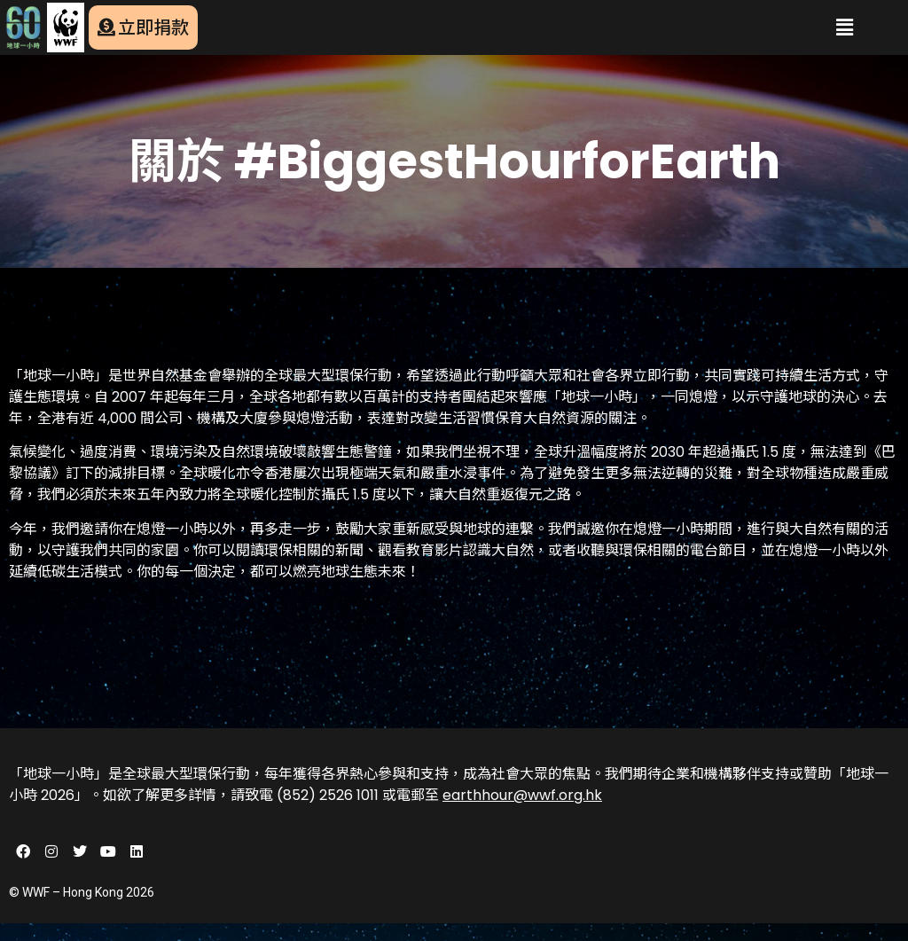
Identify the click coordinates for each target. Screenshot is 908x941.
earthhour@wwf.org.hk (522, 795)
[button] (845, 27)
